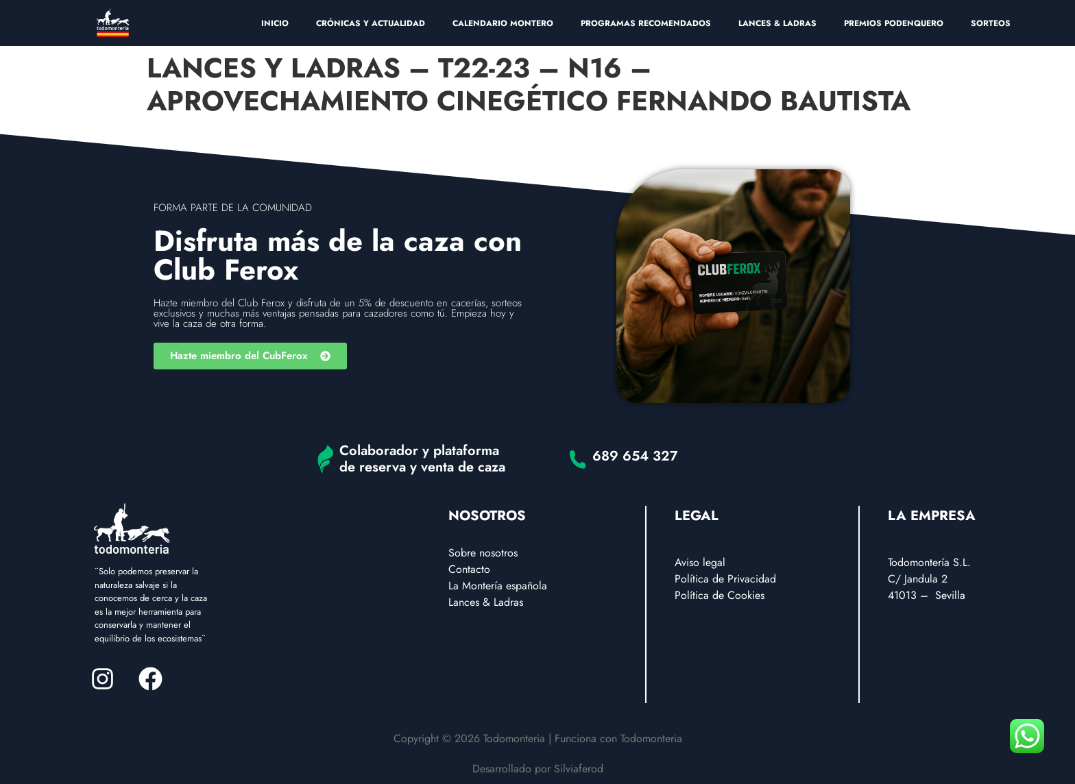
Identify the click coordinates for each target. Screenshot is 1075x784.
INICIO (275, 23)
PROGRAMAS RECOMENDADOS (646, 23)
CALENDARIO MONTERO (502, 23)
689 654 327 (635, 456)
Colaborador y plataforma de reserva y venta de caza (422, 459)
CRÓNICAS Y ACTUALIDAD (370, 23)
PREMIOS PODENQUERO (893, 23)
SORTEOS (991, 23)
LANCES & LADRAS (777, 23)
